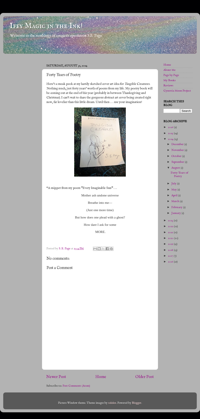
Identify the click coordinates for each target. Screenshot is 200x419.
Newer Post (56, 376)
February (177, 207)
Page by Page (171, 75)
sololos (112, 403)
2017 (171, 256)
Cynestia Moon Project (177, 91)
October (176, 156)
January (176, 213)
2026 (171, 127)
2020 (171, 238)
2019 (171, 244)
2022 (171, 226)
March (175, 201)
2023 (171, 220)
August (176, 168)
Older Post (144, 376)
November (178, 150)
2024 (171, 139)
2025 (171, 133)
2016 (171, 262)
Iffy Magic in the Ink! (46, 26)
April (174, 195)
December (177, 144)
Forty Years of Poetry (179, 174)
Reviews (168, 85)
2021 (171, 232)
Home (100, 376)
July (174, 183)
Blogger (136, 403)
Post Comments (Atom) (76, 386)
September (178, 162)
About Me (169, 70)
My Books (169, 80)
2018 (171, 250)
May (174, 189)
